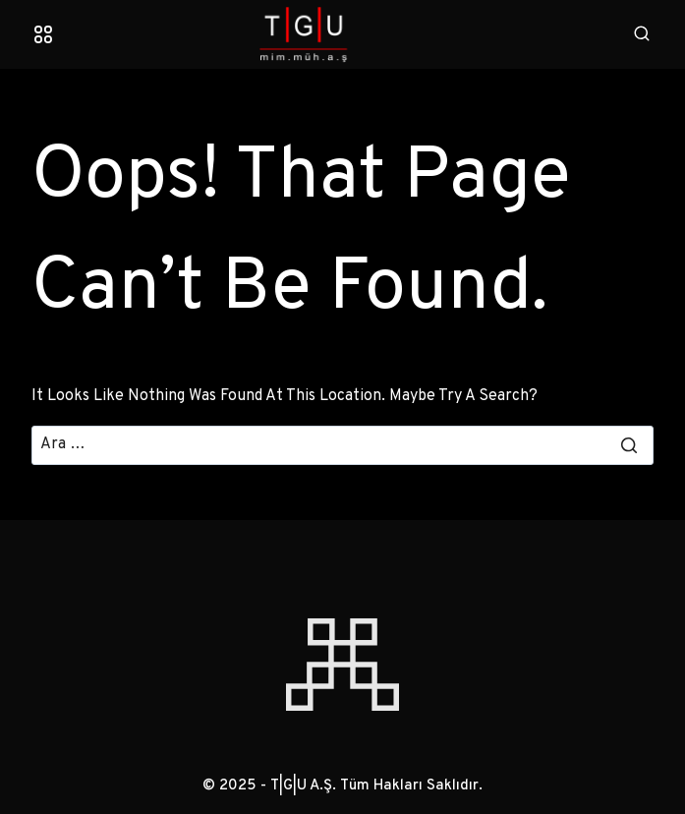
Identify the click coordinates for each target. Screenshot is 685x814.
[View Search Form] (641, 34)
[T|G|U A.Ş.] (343, 34)
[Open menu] (43, 34)
